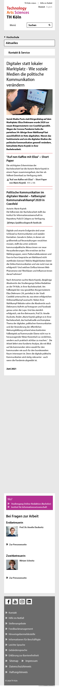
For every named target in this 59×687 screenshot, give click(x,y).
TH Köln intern (30, 3)
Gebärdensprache (18, 650)
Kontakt (13, 612)
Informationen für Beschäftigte (25, 639)
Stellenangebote (17, 623)
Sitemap (13, 661)
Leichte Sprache (17, 644)
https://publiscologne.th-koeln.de (25, 222)
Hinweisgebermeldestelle (22, 634)
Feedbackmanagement (21, 628)
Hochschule (12, 37)
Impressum (31, 661)
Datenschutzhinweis (20, 666)
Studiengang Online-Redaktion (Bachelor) (31, 503)
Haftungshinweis (18, 672)
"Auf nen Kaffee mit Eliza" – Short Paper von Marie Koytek (28, 181)
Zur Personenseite (18, 544)
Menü (13, 25)
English (49, 6)
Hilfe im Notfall (46, 3)
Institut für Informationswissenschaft (29, 507)
